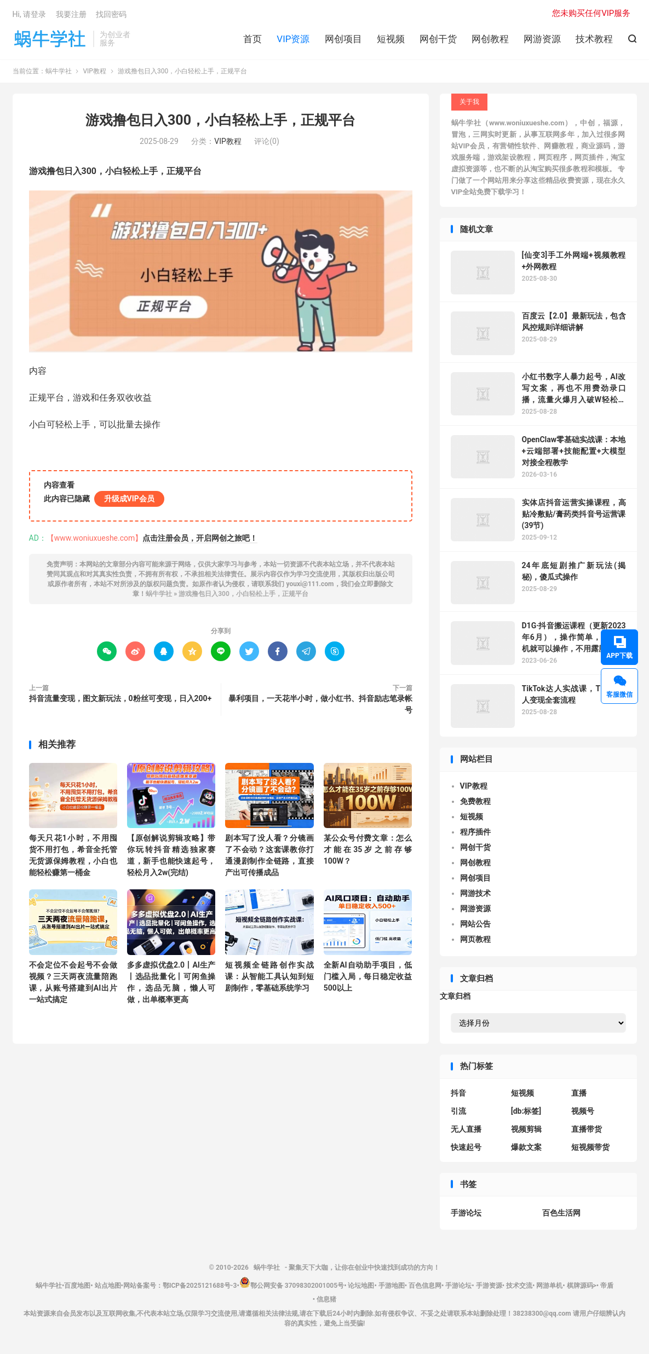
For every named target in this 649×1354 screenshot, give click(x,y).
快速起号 (466, 1147)
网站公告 (475, 923)
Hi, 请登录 (30, 14)
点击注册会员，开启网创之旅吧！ (199, 538)
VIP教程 (94, 71)
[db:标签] (526, 1111)
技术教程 (594, 38)
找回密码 (111, 14)
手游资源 (489, 1285)
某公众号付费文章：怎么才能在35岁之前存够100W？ (368, 849)
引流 (458, 1111)
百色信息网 (425, 1285)
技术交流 (519, 1285)
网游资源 (542, 38)
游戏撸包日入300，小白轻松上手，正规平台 (220, 120)
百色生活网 (561, 1212)
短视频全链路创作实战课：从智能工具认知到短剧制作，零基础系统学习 (269, 976)
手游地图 (391, 1285)
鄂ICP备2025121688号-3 (200, 1285)
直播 (579, 1093)
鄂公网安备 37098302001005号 (291, 1285)
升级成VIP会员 (129, 498)
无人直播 (466, 1129)
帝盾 (606, 1285)
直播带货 (586, 1129)
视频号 (582, 1111)
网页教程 (475, 939)
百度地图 (77, 1285)
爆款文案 (526, 1147)
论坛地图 (361, 1285)
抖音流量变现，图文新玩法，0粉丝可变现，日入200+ (120, 698)
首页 (252, 38)
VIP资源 (293, 38)
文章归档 (455, 996)
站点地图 (108, 1285)
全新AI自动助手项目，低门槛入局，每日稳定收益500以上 (368, 976)
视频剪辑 (526, 1129)
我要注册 (71, 14)
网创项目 (343, 38)
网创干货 (438, 38)
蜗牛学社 (50, 39)
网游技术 (475, 893)
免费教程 (475, 801)
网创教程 (490, 38)
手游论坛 (466, 1212)
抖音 (458, 1093)
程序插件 (475, 832)
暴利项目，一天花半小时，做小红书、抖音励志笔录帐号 (320, 704)
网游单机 (549, 1285)
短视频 (391, 38)
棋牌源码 (580, 1285)
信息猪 (326, 1299)
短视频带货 (590, 1147)
